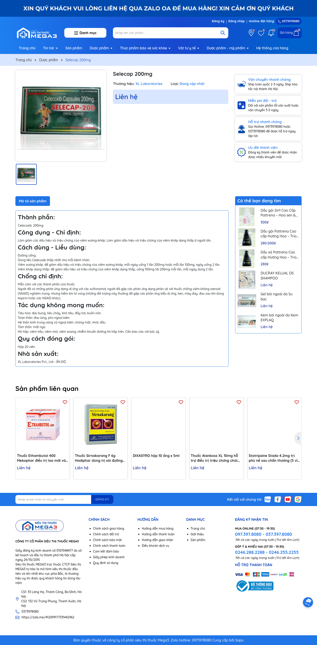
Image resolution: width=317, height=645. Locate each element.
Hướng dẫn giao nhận (157, 540)
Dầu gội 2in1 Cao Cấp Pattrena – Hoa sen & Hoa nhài (278, 213)
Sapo (239, 640)
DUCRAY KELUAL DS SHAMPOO (277, 275)
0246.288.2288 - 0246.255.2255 (267, 552)
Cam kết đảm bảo (106, 551)
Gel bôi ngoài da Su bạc (277, 296)
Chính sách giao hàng (108, 528)
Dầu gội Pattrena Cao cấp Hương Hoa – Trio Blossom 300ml (279, 234)
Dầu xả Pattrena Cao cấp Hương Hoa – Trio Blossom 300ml (279, 255)
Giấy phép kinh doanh (109, 557)
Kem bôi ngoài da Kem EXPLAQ (279, 317)
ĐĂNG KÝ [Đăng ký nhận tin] (102, 499)
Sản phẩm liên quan (47, 388)
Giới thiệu (197, 534)
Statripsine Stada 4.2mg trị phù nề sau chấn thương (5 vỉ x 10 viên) (273, 458)
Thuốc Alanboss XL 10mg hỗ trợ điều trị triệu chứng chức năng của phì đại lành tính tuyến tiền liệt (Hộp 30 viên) (214, 458)
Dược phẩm (100, 48)
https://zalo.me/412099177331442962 (48, 617)
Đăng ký (218, 21)
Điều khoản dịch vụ (155, 546)
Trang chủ (27, 48)
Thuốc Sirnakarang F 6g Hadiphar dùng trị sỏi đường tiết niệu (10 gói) (99, 458)
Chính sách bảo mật (107, 540)
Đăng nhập (237, 21)
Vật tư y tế (187, 48)
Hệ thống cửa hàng (272, 48)
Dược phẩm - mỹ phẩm (226, 48)
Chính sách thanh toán (109, 546)
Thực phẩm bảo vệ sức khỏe (144, 48)
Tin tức (49, 48)
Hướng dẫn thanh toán (158, 534)
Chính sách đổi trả (106, 534)
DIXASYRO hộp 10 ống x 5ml (156, 455)
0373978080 (288, 21)
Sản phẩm (73, 48)
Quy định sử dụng (105, 563)
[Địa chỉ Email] (64, 499)
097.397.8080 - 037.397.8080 (263, 534)
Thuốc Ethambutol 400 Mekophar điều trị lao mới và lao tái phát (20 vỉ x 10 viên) (41, 458)
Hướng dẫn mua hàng (157, 528)
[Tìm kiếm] (222, 32)
